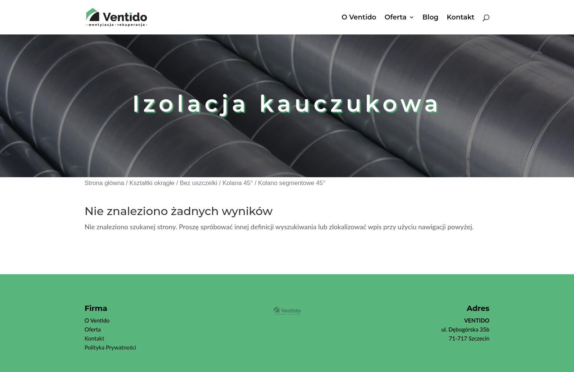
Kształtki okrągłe (151, 183)
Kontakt (461, 18)
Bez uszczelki (198, 183)
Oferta (396, 18)
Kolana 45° (237, 183)
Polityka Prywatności (110, 347)
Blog (431, 18)
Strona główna (104, 183)
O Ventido (359, 18)
